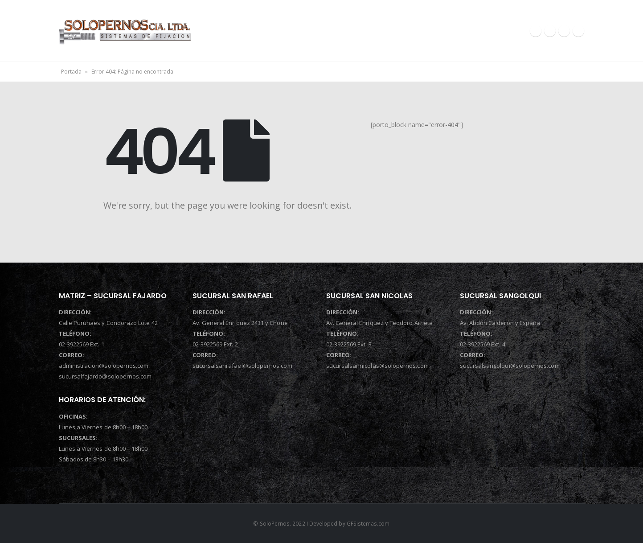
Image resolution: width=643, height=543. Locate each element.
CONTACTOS (474, 30)
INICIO (256, 30)
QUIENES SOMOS (329, 30)
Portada (71, 71)
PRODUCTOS (405, 30)
